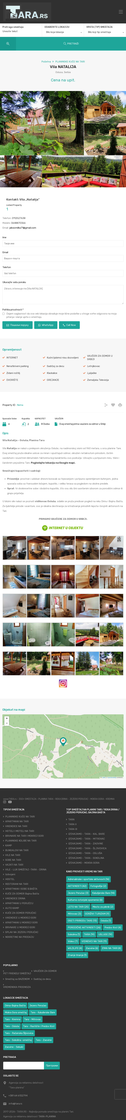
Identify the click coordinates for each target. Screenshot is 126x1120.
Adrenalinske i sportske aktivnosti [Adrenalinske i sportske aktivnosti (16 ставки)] (88, 879)
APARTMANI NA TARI (17, 821)
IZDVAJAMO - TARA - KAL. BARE (86, 833)
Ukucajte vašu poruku (14, 282)
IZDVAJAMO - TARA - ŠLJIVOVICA (87, 848)
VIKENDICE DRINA (15, 898)
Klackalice (52, 373)
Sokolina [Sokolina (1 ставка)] (74, 934)
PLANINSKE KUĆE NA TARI (70, 61)
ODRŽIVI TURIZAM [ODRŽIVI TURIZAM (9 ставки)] (97, 913)
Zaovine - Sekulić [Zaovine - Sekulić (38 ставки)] (14, 1047)
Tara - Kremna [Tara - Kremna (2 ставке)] (12, 1019)
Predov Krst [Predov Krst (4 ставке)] (112, 927)
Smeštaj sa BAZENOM (17, 979)
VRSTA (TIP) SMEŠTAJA (99, 27)
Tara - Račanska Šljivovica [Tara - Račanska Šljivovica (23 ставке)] (19, 1033)
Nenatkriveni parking (17, 366)
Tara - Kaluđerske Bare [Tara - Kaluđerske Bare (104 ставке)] (43, 1012)
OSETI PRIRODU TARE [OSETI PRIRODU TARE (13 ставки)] (82, 920)
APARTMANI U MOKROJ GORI (21, 922)
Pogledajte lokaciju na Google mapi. (53, 462)
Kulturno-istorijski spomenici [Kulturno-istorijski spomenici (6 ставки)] (85, 899)
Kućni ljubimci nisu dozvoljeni (63, 357)
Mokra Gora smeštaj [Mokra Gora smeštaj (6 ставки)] (16, 1012)
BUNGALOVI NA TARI (16, 850)
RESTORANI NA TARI (16, 884)
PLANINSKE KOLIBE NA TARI (20, 840)
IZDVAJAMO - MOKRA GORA (83, 862)
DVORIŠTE (12, 380)
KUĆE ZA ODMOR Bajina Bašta (22, 893)
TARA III (72, 829)
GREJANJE (53, 380)
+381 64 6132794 (18, 1095)
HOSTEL (10, 879)
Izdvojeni (10, 874)
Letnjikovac (93, 366)
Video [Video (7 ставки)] (73, 941)
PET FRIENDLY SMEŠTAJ (17, 973)
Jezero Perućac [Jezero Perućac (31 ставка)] (37, 1005)
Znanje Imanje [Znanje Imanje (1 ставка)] (77, 955)
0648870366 (18, 223)
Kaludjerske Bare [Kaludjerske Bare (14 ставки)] (103, 893)
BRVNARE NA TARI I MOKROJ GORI (24, 835)
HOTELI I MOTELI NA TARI (19, 831)
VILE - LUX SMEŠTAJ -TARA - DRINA (25, 869)
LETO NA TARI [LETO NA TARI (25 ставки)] (78, 906)
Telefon (6, 267)
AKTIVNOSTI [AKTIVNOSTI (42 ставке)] (77, 886)
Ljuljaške (92, 373)
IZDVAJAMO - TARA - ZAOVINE (85, 843)
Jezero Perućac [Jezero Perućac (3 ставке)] (78, 893)
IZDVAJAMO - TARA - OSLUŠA (85, 853)
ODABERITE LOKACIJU (56, 27)
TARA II (72, 824)
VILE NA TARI (12, 855)
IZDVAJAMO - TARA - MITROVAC (86, 838)
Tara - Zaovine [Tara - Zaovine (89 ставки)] (44, 1040)
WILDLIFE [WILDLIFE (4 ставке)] (75, 948)
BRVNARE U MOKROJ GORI (20, 927)
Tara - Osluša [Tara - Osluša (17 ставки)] (12, 1026)
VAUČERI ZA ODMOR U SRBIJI (100, 357)
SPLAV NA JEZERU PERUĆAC (21, 932)
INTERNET (12, 357)
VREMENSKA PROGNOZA (17, 987)
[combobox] (63, 33)
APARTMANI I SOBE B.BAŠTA (21, 888)
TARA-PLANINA (47, 1116)
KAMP (8, 845)
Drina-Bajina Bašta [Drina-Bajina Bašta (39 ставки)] (15, 1005)
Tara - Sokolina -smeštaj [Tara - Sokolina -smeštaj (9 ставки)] (18, 1040)
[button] (63, 741)
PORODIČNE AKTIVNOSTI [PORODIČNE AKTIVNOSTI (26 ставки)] (84, 927)
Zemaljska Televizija (98, 380)
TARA (71, 819)
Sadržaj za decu (55, 366)
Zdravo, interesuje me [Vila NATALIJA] (63, 294)
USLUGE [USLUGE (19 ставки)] (105, 934)
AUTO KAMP (12, 908)
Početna (46, 61)
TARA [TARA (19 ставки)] (89, 934)
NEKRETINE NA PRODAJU (19, 937)
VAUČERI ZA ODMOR (45, 971)
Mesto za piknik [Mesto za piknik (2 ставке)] (103, 906)
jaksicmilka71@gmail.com (22, 227)
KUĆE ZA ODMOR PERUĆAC (20, 912)
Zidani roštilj (13, 373)
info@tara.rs (15, 1103)
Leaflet (103, 777)
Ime (4, 237)
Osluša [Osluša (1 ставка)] (106, 920)
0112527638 (18, 218)
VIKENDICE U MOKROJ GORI (20, 917)
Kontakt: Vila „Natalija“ (22, 199)
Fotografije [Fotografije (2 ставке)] (98, 886)
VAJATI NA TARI (14, 864)
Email (5, 252)
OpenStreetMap (112, 777)
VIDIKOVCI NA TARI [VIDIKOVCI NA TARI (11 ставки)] (94, 941)
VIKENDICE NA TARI (16, 826)
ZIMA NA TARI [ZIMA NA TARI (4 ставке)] (111, 948)
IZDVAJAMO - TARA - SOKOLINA (86, 858)
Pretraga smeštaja (13, 27)
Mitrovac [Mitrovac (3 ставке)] (74, 913)
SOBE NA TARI (13, 860)
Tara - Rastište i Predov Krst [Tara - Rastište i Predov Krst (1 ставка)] (39, 1026)
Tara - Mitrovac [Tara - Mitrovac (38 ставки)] (32, 1019)
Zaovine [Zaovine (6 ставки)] (92, 948)
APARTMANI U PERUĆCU (19, 903)
